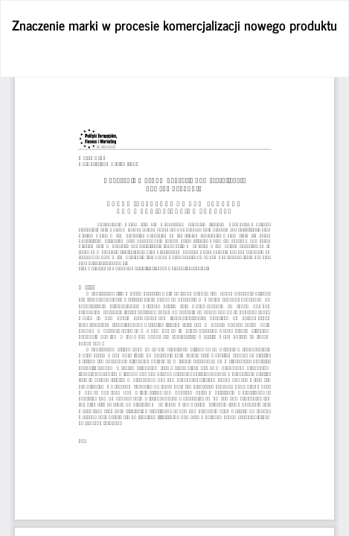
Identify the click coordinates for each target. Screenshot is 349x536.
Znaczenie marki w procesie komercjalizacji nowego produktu (174, 24)
